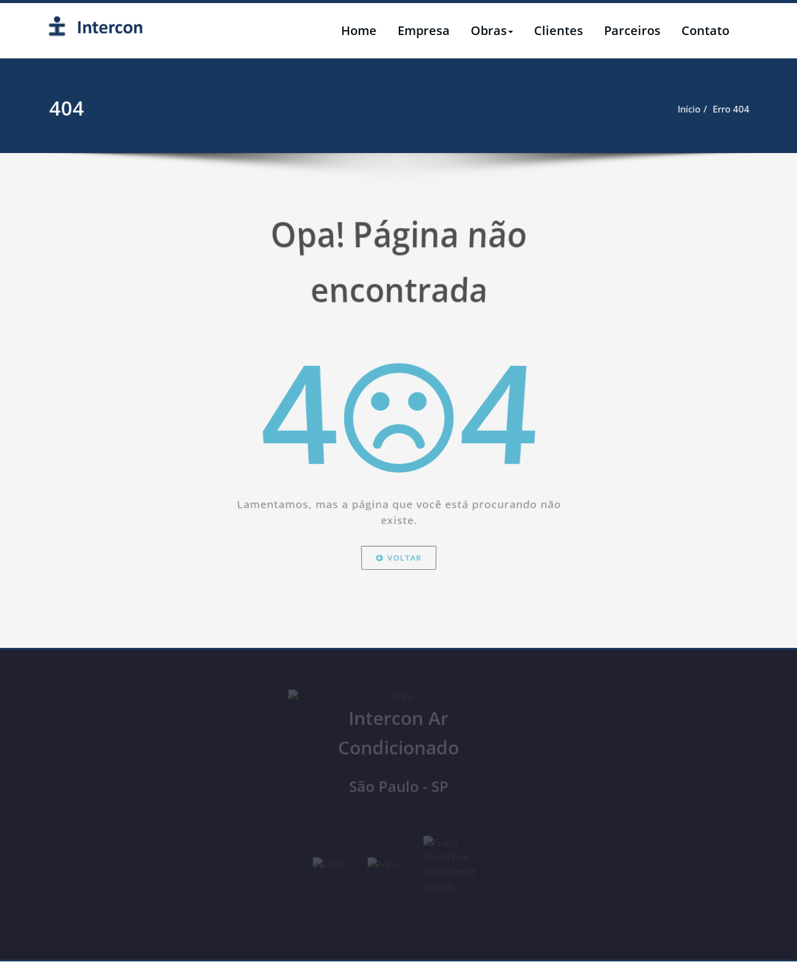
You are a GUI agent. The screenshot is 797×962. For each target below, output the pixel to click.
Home (359, 30)
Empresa (424, 30)
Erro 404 (774, 109)
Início (732, 109)
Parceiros (632, 30)
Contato (705, 30)
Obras (492, 30)
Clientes (558, 30)
